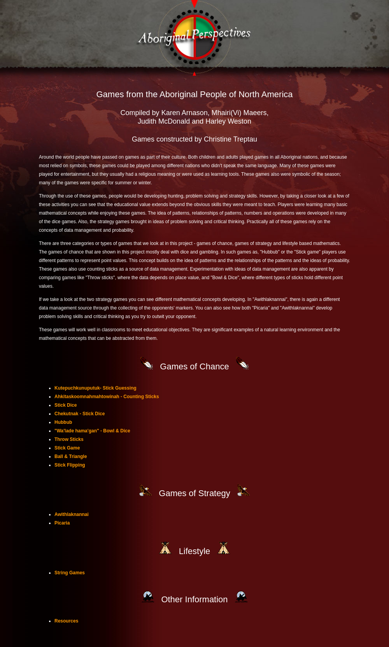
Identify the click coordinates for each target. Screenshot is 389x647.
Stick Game (67, 448)
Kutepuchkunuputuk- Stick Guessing (95, 388)
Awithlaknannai (71, 514)
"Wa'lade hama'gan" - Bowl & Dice (92, 431)
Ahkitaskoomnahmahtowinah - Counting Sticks (106, 396)
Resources (66, 621)
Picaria (62, 523)
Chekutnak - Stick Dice (79, 413)
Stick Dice (65, 405)
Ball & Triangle (70, 456)
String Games (69, 572)
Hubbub (63, 422)
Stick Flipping (69, 465)
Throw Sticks (69, 439)
